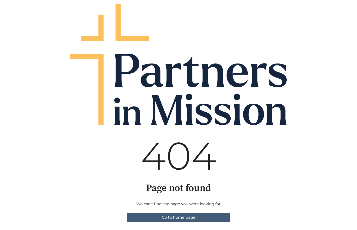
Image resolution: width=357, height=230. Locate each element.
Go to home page (179, 217)
